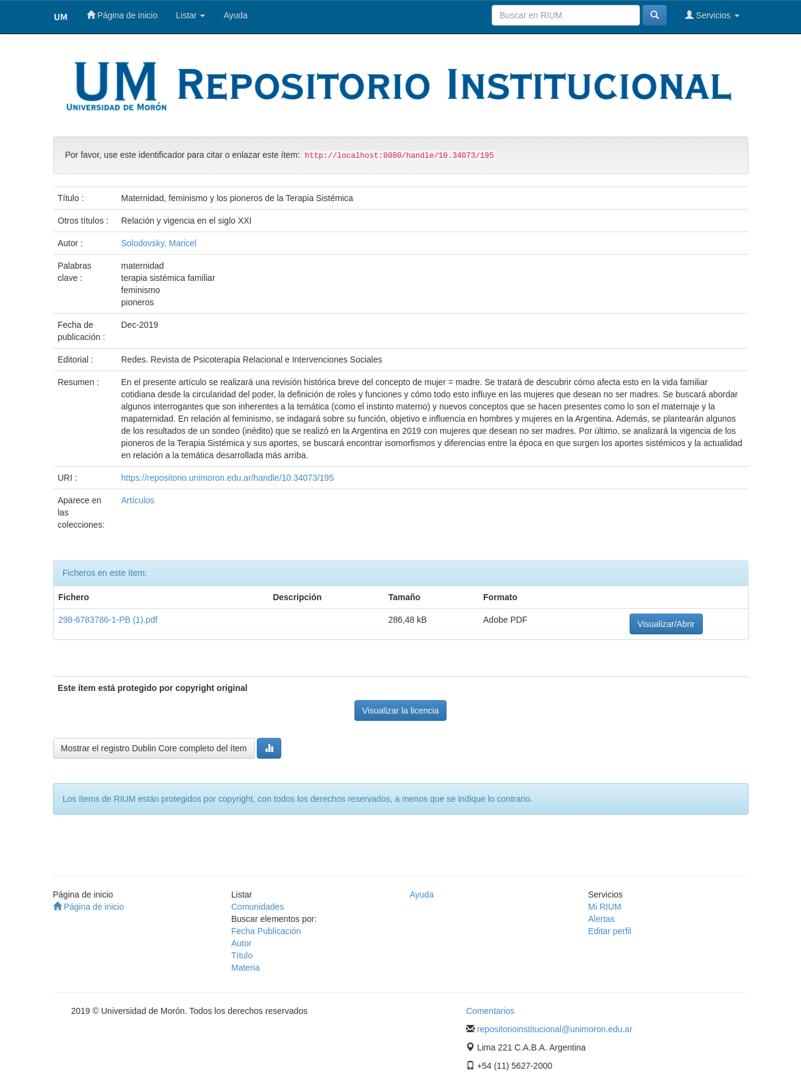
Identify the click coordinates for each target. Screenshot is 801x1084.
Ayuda (235, 15)
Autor (241, 943)
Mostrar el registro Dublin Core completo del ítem (154, 748)
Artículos (137, 500)
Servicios (712, 15)
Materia (245, 967)
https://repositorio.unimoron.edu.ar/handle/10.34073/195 (227, 478)
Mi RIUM (604, 907)
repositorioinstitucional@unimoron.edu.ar (555, 1029)
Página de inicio (122, 15)
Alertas (601, 919)
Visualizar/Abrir (666, 624)
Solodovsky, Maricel (158, 243)
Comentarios (490, 1011)
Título (242, 955)
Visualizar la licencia (400, 710)
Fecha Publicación (266, 931)
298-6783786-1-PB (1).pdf (108, 620)
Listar (190, 15)
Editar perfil (609, 931)
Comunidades (257, 907)
